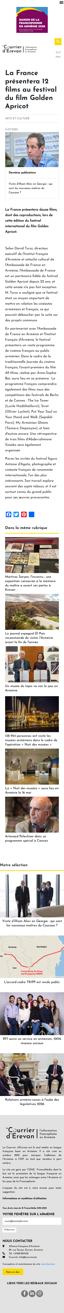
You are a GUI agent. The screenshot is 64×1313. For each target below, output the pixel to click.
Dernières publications (22, 172)
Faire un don (13, 1272)
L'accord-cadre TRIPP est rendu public (32, 982)
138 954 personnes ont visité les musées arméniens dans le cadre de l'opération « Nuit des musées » (31, 740)
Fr (57, 53)
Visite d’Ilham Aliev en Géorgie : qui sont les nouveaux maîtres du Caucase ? (31, 188)
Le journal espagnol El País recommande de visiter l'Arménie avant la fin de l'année (29, 638)
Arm (58, 57)
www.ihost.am (48, 1264)
